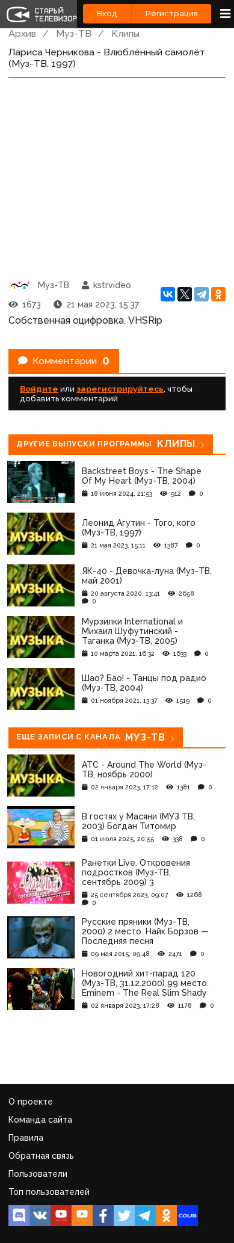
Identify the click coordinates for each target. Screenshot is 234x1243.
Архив (22, 33)
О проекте (30, 1101)
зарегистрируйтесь (120, 388)
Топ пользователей (49, 1192)
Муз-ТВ (73, 33)
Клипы (125, 33)
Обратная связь (41, 1156)
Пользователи (37, 1174)
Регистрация (172, 13)
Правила (25, 1138)
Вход (107, 13)
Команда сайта (40, 1119)
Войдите (39, 388)
